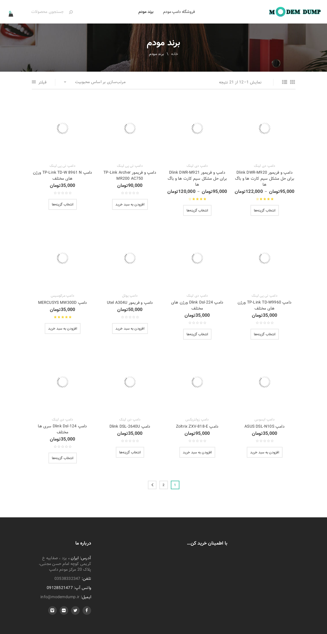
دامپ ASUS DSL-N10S (264, 426)
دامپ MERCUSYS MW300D (62, 302)
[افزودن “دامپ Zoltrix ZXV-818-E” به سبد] (197, 452)
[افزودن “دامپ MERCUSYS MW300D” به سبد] (63, 328)
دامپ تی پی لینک (130, 166)
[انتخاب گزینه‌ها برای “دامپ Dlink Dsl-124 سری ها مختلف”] (62, 458)
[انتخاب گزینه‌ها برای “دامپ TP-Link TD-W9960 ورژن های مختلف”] (264, 334)
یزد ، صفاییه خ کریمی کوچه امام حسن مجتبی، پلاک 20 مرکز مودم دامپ (65, 564)
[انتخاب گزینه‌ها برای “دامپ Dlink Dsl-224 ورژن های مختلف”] (197, 334)
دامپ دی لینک (264, 166)
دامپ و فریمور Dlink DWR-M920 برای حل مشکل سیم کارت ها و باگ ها (264, 178)
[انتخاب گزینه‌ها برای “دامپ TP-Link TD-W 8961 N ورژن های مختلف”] (62, 204)
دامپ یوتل (130, 295)
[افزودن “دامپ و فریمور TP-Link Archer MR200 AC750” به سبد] (130, 204)
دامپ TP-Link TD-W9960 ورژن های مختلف (264, 305)
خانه (174, 54)
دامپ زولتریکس (197, 419)
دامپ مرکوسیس (62, 295)
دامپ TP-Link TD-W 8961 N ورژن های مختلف (62, 175)
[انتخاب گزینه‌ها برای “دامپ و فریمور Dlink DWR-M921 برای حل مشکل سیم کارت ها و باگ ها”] (197, 210)
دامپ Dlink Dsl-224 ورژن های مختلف (197, 305)
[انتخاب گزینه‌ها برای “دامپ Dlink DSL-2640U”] (130, 452)
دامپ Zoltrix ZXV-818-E (197, 426)
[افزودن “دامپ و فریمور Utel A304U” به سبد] (130, 328)
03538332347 (67, 578)
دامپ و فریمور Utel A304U (130, 302)
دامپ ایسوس (264, 419)
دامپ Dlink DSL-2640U (129, 426)
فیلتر (42, 82)
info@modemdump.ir (59, 597)
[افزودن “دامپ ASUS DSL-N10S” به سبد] (265, 452)
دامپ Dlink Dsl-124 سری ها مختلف (62, 429)
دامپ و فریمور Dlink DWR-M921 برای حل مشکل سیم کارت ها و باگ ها (197, 178)
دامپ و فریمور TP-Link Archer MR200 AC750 (129, 175)
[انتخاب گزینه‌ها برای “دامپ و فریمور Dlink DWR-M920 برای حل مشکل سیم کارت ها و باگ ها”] (264, 210)
